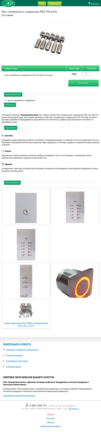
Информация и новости (51, 426)
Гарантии (50, 422)
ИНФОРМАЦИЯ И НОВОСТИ (17, 344)
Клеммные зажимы (14, 355)
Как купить (50, 418)
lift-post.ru (74, 408)
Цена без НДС (74, 68)
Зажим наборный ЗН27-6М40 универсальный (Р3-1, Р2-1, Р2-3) (26, 324)
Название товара (11, 68)
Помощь (50, 414)
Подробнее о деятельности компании (19, 395)
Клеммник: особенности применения (22, 349)
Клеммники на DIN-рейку (17, 361)
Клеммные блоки (13, 366)
